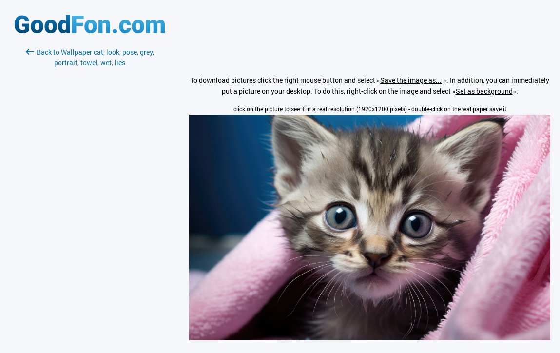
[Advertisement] (89, 183)
